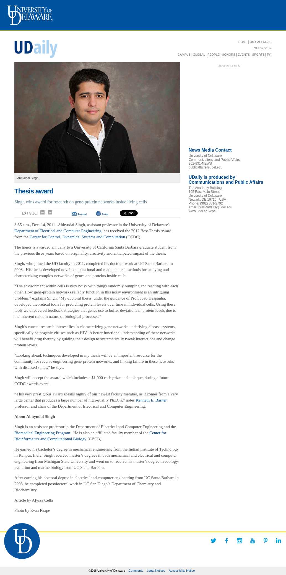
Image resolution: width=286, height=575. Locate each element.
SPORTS (258, 54)
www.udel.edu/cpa (202, 211)
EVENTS (244, 54)
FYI (269, 54)
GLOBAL (199, 54)
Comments (136, 570)
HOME (243, 42)
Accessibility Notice (182, 570)
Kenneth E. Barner (151, 400)
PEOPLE (213, 54)
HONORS (228, 54)
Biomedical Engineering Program (42, 433)
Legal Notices (156, 570)
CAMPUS (184, 54)
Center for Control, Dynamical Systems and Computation (77, 237)
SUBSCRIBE (263, 48)
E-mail (82, 214)
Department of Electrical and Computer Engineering (57, 231)
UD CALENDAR (261, 42)
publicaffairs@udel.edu (205, 167)
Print (105, 214)
